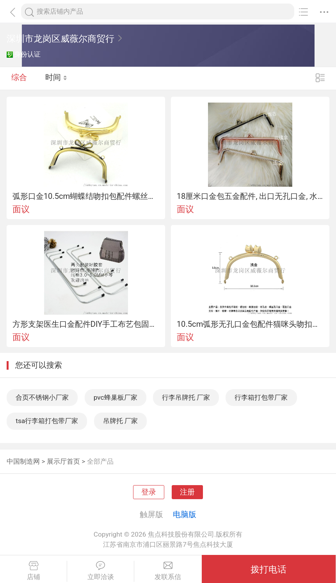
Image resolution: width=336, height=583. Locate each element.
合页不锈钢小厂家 (42, 397)
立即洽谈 (100, 571)
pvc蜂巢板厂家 (115, 397)
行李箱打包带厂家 (261, 397)
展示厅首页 (63, 461)
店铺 (33, 571)
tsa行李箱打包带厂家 (47, 421)
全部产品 (100, 461)
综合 (19, 78)
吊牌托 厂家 (120, 421)
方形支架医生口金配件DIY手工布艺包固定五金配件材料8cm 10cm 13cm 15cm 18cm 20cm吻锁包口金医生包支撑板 (86, 324)
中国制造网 (23, 461)
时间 (56, 78)
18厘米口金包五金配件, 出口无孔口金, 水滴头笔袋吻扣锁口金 (250, 196)
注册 (187, 492)
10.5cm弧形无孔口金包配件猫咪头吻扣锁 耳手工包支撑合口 (250, 324)
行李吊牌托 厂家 (186, 397)
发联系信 (168, 571)
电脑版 (184, 514)
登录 (148, 492)
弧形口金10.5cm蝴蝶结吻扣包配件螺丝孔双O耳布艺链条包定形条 (86, 196)
